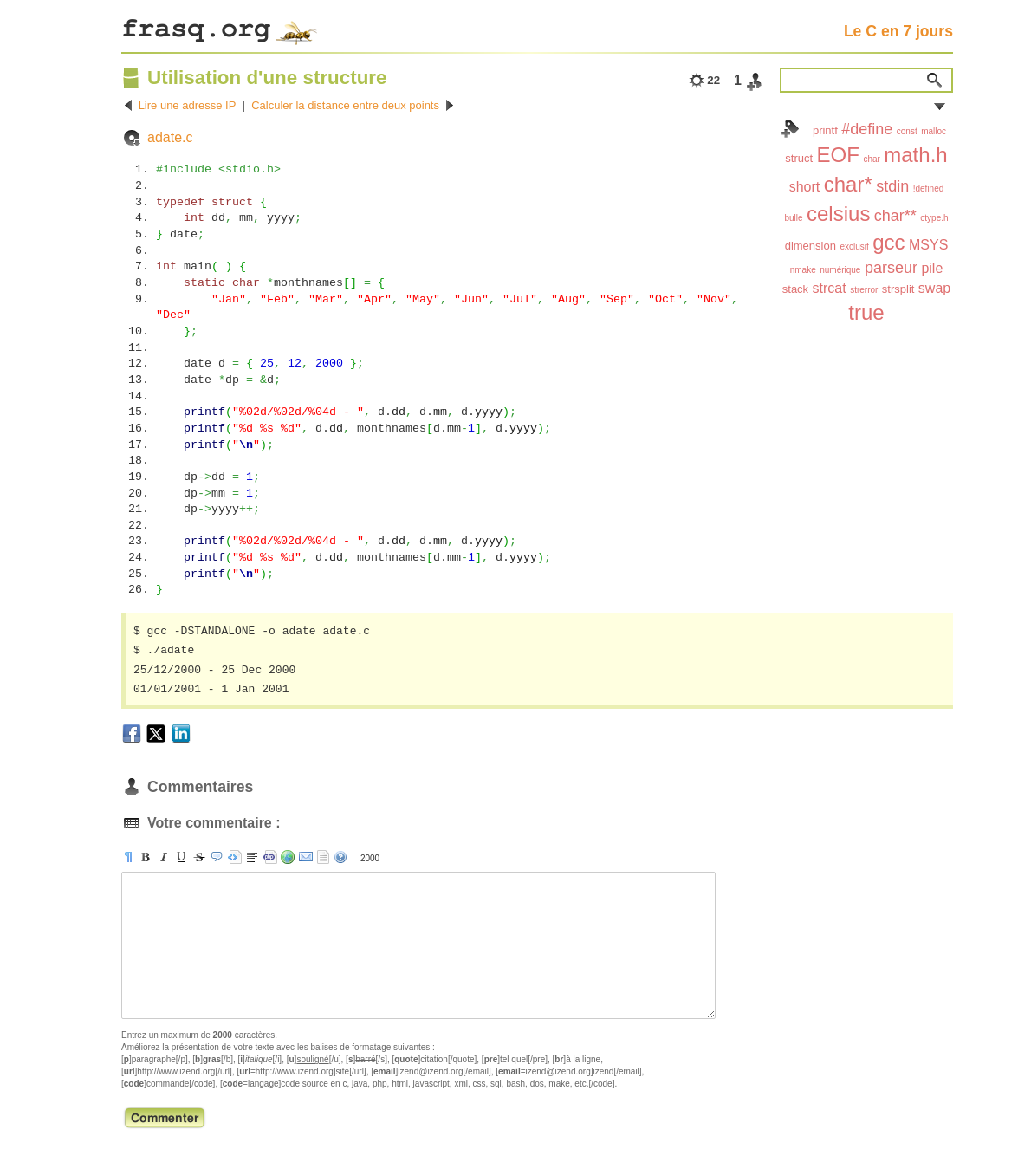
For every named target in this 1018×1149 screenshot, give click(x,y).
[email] (306, 857)
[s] (199, 857)
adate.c (169, 137)
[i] (164, 857)
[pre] (235, 857)
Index (790, 129)
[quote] (217, 857)
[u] (181, 857)
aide (340, 857)
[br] (252, 857)
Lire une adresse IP (188, 105)
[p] (128, 857)
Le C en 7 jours (898, 31)
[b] (145, 857)
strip (323, 857)
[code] (270, 857)
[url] (288, 857)
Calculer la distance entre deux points (345, 105)
